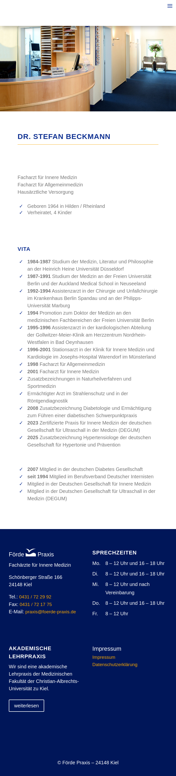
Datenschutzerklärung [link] (114, 665)
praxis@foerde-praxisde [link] (50, 611)
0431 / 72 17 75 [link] (36, 604)
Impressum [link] (103, 658)
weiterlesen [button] (26, 705)
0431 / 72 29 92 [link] (35, 596)
